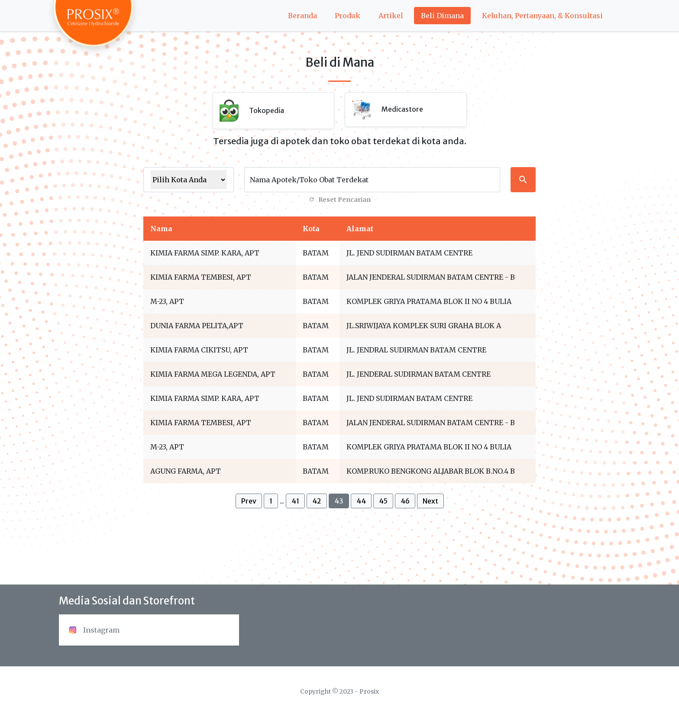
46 (405, 501)
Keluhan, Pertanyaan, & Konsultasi (542, 15)
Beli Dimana (442, 15)
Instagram (94, 630)
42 (316, 501)
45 (383, 501)
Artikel (390, 15)
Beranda (302, 15)
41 (295, 501)
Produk (347, 15)
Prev (248, 501)
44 (361, 501)
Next (430, 501)
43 (338, 501)
